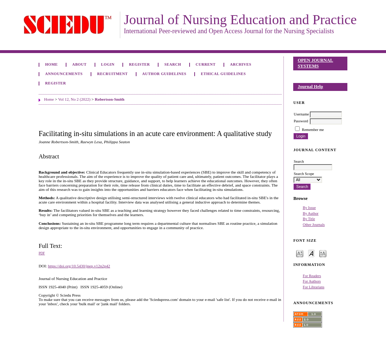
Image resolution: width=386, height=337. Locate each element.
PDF (42, 253)
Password (301, 121)
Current (206, 64)
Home (51, 64)
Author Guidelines (164, 74)
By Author (310, 213)
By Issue (309, 208)
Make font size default (311, 253)
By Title (309, 219)
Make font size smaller (299, 253)
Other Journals (314, 225)
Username (301, 114)
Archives (240, 64)
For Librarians (313, 287)
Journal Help (310, 86)
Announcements (64, 74)
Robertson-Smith (109, 99)
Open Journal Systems (315, 63)
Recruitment (112, 74)
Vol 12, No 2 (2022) (74, 99)
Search (172, 64)
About (79, 64)
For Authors (312, 281)
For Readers (312, 276)
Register (139, 64)
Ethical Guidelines (223, 74)
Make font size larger (322, 253)
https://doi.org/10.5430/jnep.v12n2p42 (79, 266)
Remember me (313, 130)
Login (107, 64)
